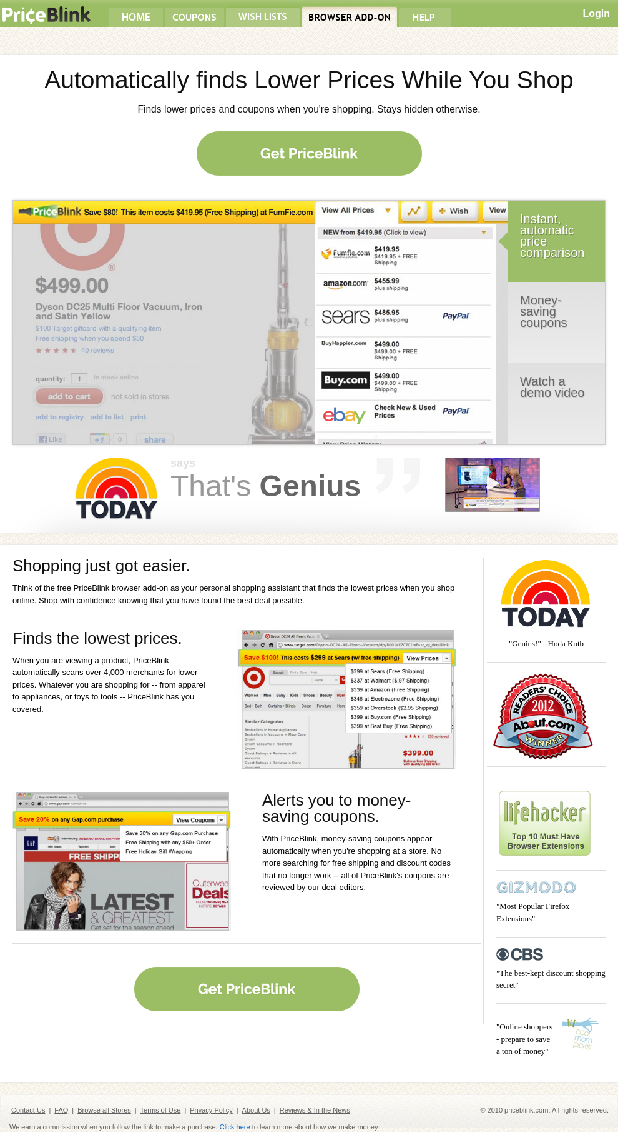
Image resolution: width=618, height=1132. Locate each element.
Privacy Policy (211, 1110)
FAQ (61, 1110)
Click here (235, 1127)
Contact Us (28, 1110)
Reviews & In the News (315, 1110)
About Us (256, 1110)
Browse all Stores (104, 1110)
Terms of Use (160, 1110)
